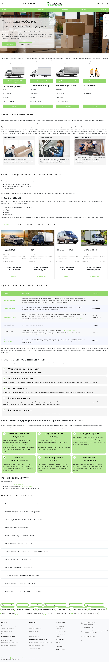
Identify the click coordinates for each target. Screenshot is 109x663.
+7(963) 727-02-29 (28, 3)
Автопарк (64, 10)
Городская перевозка (36, 626)
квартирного (67, 330)
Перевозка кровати (75, 605)
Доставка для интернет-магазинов (41, 643)
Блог (58, 636)
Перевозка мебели (8, 605)
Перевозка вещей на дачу (46, 609)
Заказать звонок (29, 4)
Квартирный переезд (80, 609)
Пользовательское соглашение (32, 658)
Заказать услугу (9, 44)
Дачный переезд (7, 631)
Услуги (4, 10)
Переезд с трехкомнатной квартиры (86, 613)
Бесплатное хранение (9, 646)
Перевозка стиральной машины (55, 605)
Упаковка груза (6, 641)
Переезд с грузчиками (98, 609)
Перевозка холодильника (25, 609)
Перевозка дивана (8, 609)
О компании (42, 10)
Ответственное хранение (10, 643)
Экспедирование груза (37, 646)
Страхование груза (10, 317)
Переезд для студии (8, 613)
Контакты (103, 10)
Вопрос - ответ (61, 631)
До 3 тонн (18, 224)
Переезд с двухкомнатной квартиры (58, 613)
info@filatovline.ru (26, 486)
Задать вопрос (25, 44)
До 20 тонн (51, 224)
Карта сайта (60, 650)
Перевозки (33, 622)
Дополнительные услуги (38, 640)
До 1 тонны (6, 224)
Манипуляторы (34, 636)
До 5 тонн (29, 224)
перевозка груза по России (66, 318)
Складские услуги (8, 637)
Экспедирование (9, 300)
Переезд (4, 622)
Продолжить (14, 276)
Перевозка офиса (64, 609)
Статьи (83, 10)
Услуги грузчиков (9, 308)
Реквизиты (60, 629)
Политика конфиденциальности (11, 658)
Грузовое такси (22, 605)
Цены (22, 10)
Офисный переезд (8, 629)
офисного (75, 330)
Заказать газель (34, 634)
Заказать (14, 106)
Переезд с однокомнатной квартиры (30, 613)
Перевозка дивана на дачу (94, 605)
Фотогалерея (61, 634)
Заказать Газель (36, 605)
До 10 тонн (40, 224)
